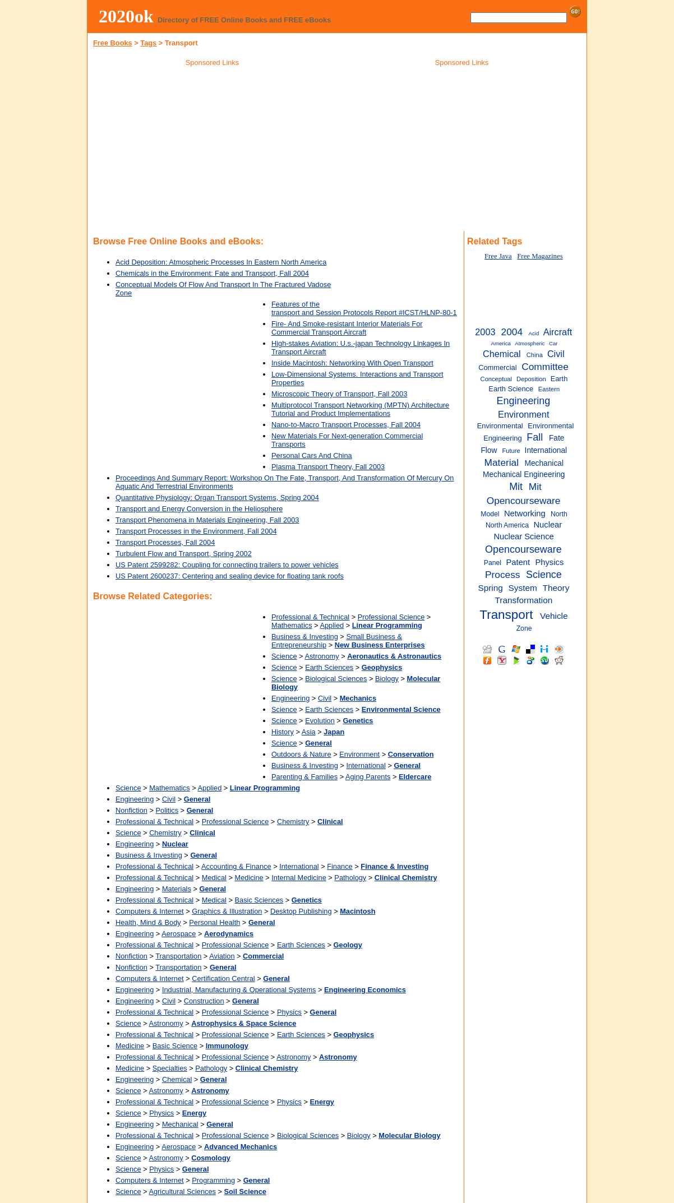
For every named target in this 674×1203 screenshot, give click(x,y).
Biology (387, 678)
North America (507, 525)
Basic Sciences (258, 900)
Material (501, 462)
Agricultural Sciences (182, 1191)
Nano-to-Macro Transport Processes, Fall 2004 (346, 424)
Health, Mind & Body (148, 922)
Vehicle (554, 616)
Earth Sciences (329, 667)
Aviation (221, 956)
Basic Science (175, 1046)
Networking (525, 513)
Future (511, 450)
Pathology (350, 877)
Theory (556, 588)
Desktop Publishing (301, 911)
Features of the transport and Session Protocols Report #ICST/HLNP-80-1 (364, 308)
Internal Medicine (298, 877)
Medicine (248, 877)
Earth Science (510, 389)
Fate (556, 438)
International (365, 765)
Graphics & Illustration (227, 911)
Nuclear (547, 524)
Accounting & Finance (236, 866)
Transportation (178, 956)
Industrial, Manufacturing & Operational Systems (239, 989)
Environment (359, 754)
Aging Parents (367, 776)
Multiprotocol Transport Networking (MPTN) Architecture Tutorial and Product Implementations (360, 409)
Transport (506, 615)
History (282, 732)
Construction (204, 1001)
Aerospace (178, 933)
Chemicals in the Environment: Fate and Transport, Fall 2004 (212, 273)
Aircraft (558, 332)
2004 (512, 331)
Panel (492, 563)
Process (502, 574)
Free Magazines (539, 256)
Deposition (531, 379)
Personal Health (214, 922)
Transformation (524, 600)
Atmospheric (529, 343)
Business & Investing (304, 636)
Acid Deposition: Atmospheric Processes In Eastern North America (221, 262)
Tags (148, 43)
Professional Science (391, 617)
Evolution (320, 720)
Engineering (290, 698)
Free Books (112, 43)
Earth (559, 378)
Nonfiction (131, 810)
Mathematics (291, 625)
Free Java (498, 256)
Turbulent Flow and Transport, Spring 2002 (184, 553)
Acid (534, 333)
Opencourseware (523, 549)
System (523, 588)
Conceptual (496, 379)
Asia (309, 732)
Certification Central (223, 978)
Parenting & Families (304, 776)
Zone (524, 628)
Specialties (170, 1068)
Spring (490, 588)
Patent (518, 562)
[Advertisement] (212, 150)
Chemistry (293, 821)
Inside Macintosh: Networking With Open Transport (352, 363)
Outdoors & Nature (301, 754)
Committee (545, 366)
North (559, 514)
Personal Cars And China (311, 455)
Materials (176, 889)
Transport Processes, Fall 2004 (165, 542)
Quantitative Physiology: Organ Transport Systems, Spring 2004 (217, 497)
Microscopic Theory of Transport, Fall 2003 (339, 394)
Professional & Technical (310, 617)
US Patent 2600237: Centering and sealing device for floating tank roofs (230, 576)
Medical (214, 877)
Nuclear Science (523, 536)
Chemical (177, 1079)
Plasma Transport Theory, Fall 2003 (328, 466)
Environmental (500, 426)
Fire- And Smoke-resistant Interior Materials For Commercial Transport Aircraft (347, 328)
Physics (289, 1012)
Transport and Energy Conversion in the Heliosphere (199, 509)
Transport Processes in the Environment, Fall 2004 (196, 531)
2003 (485, 332)
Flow (489, 450)
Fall (535, 437)
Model (490, 514)
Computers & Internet (150, 911)
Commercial (497, 367)
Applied (332, 625)
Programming (213, 1180)
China (535, 354)
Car (553, 343)
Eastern (549, 389)
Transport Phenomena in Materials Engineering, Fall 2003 (207, 520)
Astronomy (321, 656)
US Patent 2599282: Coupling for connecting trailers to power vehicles (227, 565)
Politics (167, 810)
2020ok (126, 16)
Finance (340, 866)
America (501, 343)
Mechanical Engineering (524, 474)
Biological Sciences (336, 678)
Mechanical (180, 1124)
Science (284, 656)
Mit (516, 486)
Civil (324, 698)
